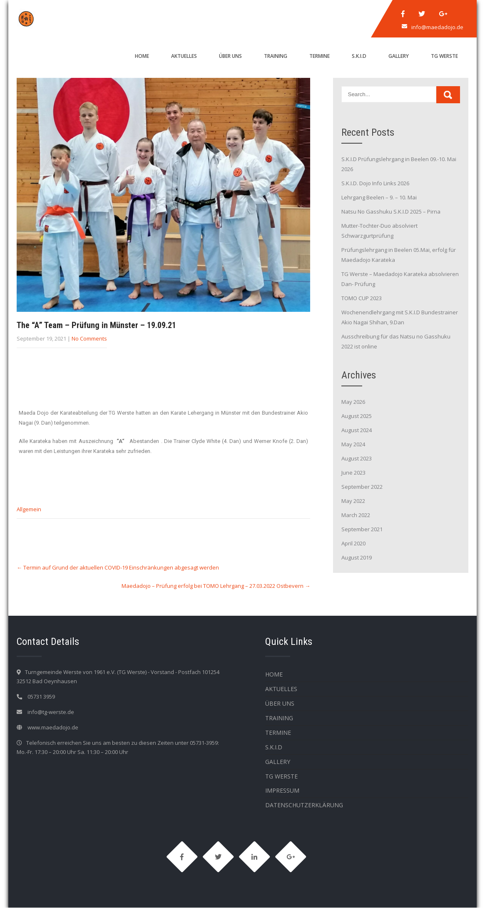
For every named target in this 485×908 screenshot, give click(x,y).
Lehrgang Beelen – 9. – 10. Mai (379, 197)
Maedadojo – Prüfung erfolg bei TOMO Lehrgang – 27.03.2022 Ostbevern (216, 586)
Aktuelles (184, 56)
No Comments (89, 338)
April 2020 (353, 543)
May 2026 (353, 401)
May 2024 (353, 444)
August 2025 (356, 416)
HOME (142, 56)
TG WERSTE (444, 56)
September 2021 (362, 529)
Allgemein (29, 509)
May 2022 (353, 501)
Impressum (282, 790)
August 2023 (356, 458)
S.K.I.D (359, 56)
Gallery (398, 56)
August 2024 (356, 430)
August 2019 (356, 557)
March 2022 (355, 515)
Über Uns (230, 56)
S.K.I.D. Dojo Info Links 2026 (375, 183)
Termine (319, 56)
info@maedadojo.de (437, 27)
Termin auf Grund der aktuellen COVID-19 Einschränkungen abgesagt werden (118, 567)
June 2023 (353, 472)
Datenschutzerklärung (304, 805)
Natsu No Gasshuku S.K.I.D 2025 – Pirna (390, 211)
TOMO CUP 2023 (361, 298)
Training (275, 56)
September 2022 (362, 486)
